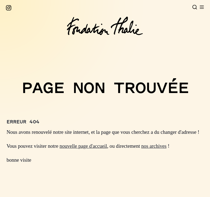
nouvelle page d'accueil (83, 146)
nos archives (154, 146)
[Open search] (194, 7)
